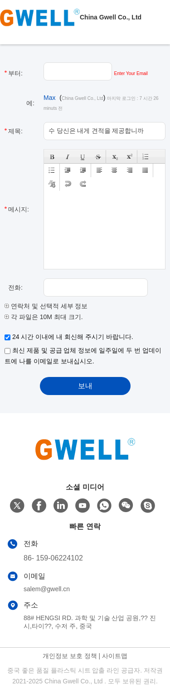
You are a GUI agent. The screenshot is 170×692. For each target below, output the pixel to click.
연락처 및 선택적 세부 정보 (46, 306)
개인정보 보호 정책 (70, 655)
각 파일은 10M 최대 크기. (44, 316)
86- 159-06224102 (53, 558)
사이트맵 (114, 655)
